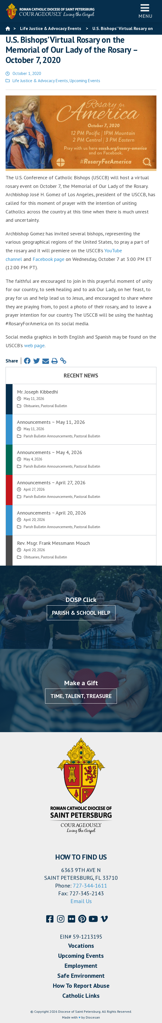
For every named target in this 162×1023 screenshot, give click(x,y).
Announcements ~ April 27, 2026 (51, 482)
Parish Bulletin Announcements (48, 436)
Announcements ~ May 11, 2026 (51, 422)
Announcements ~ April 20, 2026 (51, 513)
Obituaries (32, 406)
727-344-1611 (90, 885)
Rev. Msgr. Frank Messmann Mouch (53, 543)
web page (34, 345)
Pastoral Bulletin (54, 406)
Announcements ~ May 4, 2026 (49, 452)
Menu (145, 11)
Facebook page (48, 259)
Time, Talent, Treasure (81, 696)
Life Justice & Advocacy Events (40, 80)
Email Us (81, 901)
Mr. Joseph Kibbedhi (37, 392)
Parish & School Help (81, 612)
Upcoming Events (85, 80)
